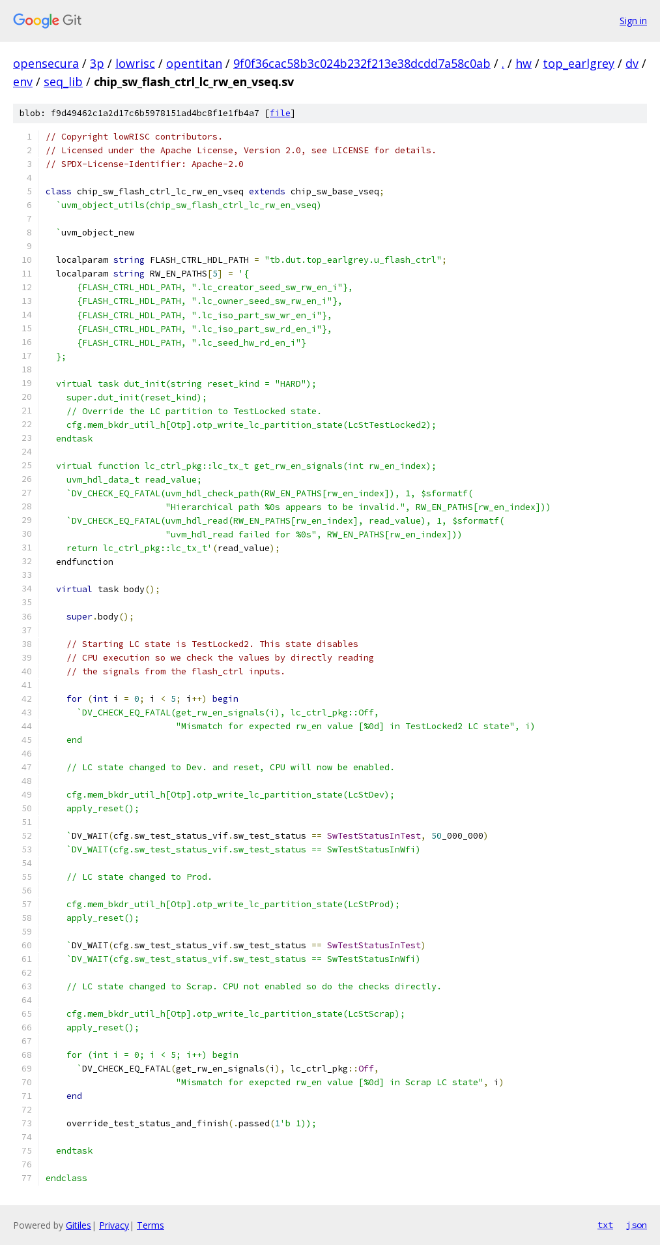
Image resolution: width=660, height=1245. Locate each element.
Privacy (114, 1225)
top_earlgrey (578, 63)
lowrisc (135, 63)
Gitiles (78, 1225)
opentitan (194, 63)
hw (523, 63)
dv (631, 63)
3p (97, 63)
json (636, 1225)
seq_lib (63, 81)
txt (605, 1225)
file (280, 113)
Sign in (633, 20)
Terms (150, 1225)
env (23, 81)
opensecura (46, 63)
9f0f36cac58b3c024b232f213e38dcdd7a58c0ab (362, 63)
